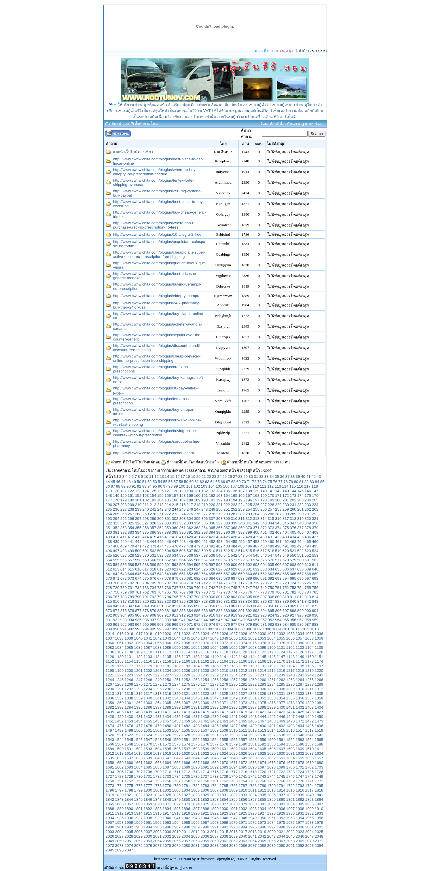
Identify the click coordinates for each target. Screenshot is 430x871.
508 (197, 551)
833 (241, 601)
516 (256, 551)
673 (131, 578)
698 (315, 578)
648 (160, 574)
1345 (195, 698)
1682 (119, 767)
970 (182, 624)
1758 (186, 781)
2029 (138, 836)
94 (149, 486)
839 (286, 601)
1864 (319, 799)
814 (315, 597)
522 (300, 551)
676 (153, 578)
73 (259, 482)
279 (219, 514)
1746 (290, 776)
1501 (148, 730)
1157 (157, 661)
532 (160, 555)
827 (197, 601)
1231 (205, 675)
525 (109, 555)
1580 (243, 744)
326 (138, 523)
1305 (252, 689)
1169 (271, 661)
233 (308, 505)
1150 (309, 657)
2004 (119, 832)
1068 (186, 643)
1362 (138, 703)
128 (175, 491)
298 (145, 518)
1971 (243, 822)
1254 (205, 680)
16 (177, 476)
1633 (309, 753)
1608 (290, 749)
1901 (233, 809)
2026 (110, 836)
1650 (252, 758)
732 (138, 587)
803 (234, 597)
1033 (290, 634)
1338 (129, 698)
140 (263, 491)
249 (212, 509)
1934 (110, 818)
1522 (129, 735)
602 (249, 564)
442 (138, 541)
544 (249, 555)
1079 (290, 643)
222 (226, 505)
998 (175, 629)
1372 (233, 703)
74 (265, 482)
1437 (195, 716)
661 (256, 574)
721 (271, 583)
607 (286, 564)
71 (249, 482)
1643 (186, 758)
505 (175, 551)
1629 (271, 753)
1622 (205, 753)
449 (190, 541)
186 (175, 500)
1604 (252, 749)
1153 (119, 661)
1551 (186, 739)
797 (190, 597)
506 (182, 551)
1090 (176, 647)
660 (249, 574)
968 (167, 624)
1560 (271, 739)
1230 (195, 675)
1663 (157, 762)
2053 (148, 841)
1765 (252, 781)
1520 (110, 735)
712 (204, 583)
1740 (233, 776)
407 (308, 532)
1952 (281, 818)
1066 (167, 643)
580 (300, 560)
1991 (214, 827)
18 (188, 476)
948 (234, 620)
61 (196, 482)
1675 (271, 762)
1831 (224, 795)
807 (263, 597)
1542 (319, 735)
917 (219, 615)
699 (109, 583)
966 (153, 624)
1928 (271, 813)
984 (286, 624)
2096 (119, 850)
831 (226, 601)
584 (116, 564)
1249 (157, 680)
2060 (214, 841)
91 (134, 486)
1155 (138, 661)
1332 (290, 693)
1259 (252, 680)
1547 (148, 739)
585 (123, 564)
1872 (176, 804)
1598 (195, 749)
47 (123, 482)
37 (287, 476)
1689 (186, 767)
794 (167, 597)
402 (271, 532)
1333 (300, 693)
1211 (233, 670)
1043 (167, 638)
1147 (281, 657)
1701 (300, 767)
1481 (176, 726)
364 (204, 528)
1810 (243, 790)
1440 (224, 716)
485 (241, 546)
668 (308, 574)
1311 (309, 689)
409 (109, 537)
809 (278, 597)
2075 (138, 845)
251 (226, 509)
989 (109, 629)
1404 (319, 707)
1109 (138, 652)
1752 (129, 781)
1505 (186, 730)
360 (175, 528)
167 (249, 495)
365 (212, 528)
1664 (167, 762)
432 (278, 537)
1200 (129, 670)
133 (212, 491)
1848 (167, 799)
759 (123, 592)
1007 (257, 629)
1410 (157, 712)
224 (241, 505)
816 (116, 601)
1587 (309, 744)
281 (234, 514)
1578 (224, 744)
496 (109, 551)
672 (123, 578)
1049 (224, 638)
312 (249, 518)
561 (160, 560)
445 (160, 541)
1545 (129, 739)
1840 (309, 795)
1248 (148, 680)
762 (145, 592)
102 (197, 486)
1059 (319, 638)
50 (139, 482)
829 (212, 601)
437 (315, 537)
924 (271, 615)
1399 (271, 707)
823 (167, 601)
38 (293, 476)
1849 (176, 799)
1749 (319, 776)
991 (123, 629)
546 (263, 555)
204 (308, 500)
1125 (290, 652)
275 (190, 514)
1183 (186, 666)
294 (116, 518)
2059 (205, 841)
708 (175, 583)
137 (241, 491)
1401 (290, 707)
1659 (119, 762)
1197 (319, 666)
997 (167, 629)
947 (226, 620)
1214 (262, 670)
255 (256, 509)
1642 (176, 758)
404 (286, 532)
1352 (262, 698)
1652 (271, 758)
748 (256, 587)
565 (190, 560)
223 (234, 505)
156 (167, 495)
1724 (300, 772)
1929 (281, 813)
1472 (309, 721)
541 (226, 555)
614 (123, 569)
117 (307, 486)
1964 (176, 822)
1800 (148, 790)
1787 (243, 785)
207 (116, 505)
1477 (138, 726)
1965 (186, 822)
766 (175, 592)
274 (182, 514)
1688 (176, 767)
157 (175, 495)
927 (293, 615)
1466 (252, 721)
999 (182, 629)
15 (172, 476)
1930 (290, 813)
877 (138, 610)
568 (212, 560)
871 (308, 606)
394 (212, 532)
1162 (205, 661)
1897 (195, 809)
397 (234, 532)
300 (160, 518)
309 (226, 518)
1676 (281, 762)
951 (256, 620)
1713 (195, 772)
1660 (129, 762)
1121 (252, 652)
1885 (300, 804)
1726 (319, 772)
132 (204, 491)
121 (123, 491)
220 (212, 505)
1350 (243, 698)
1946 (224, 818)
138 (249, 491)
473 (153, 546)
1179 (148, 666)
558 (138, 560)
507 (190, 551)
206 (109, 505)
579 (293, 560)
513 (234, 551)
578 (286, 560)
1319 (167, 693)
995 (153, 629)
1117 (214, 652)
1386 (148, 707)
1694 (233, 767)
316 (278, 518)
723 (286, 583)
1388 (167, 707)
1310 (300, 689)
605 (271, 564)
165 (234, 495)
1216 (281, 670)
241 (153, 509)
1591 (129, 749)
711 (197, 583)
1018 (148, 634)
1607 (281, 749)
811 (293, 597)
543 (241, 555)
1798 (129, 790)
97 (165, 486)
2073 (119, 845)
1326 (233, 693)
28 (240, 476)
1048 (214, 638)
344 (271, 523)
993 (138, 629)
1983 (138, 827)
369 (241, 528)
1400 (281, 707)
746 (241, 587)
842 (308, 601)
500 (138, 551)
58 (181, 482)
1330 (271, 693)
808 (271, 597)
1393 (214, 707)
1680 (319, 762)
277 (204, 514)
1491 (271, 726)
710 (190, 583)
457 (249, 541)
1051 (243, 638)
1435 (176, 716)
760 (131, 592)
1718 (243, 772)
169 (263, 495)
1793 (300, 785)
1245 (119, 680)
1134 (157, 657)
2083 (214, 845)
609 (300, 564)
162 (212, 495)
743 (219, 587)
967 (160, 624)
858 (212, 606)
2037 (214, 836)
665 (286, 574)
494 (308, 546)
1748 (309, 776)
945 (212, 620)
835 (256, 601)
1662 (148, 762)
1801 (157, 790)
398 (241, 532)
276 (197, 514)
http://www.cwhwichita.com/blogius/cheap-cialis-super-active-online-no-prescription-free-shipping (159, 254)
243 (167, 509)
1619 (176, 753)
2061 (224, 841)
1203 (157, 670)
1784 (214, 785)
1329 (262, 693)
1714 (205, 772)
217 (190, 505)
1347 (214, 698)
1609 (300, 749)
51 (144, 482)
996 (160, 629)
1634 (319, 753)
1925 (243, 813)
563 (175, 560)
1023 (195, 634)
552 (308, 555)
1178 (138, 666)
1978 (309, 822)
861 (234, 606)
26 (230, 476)
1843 (119, 799)
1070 (205, 643)
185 (167, 500)
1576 (205, 744)
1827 (186, 795)
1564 (309, 739)
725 (300, 583)
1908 (300, 809)
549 (286, 555)
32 (261, 476)
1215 (271, 670)
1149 (300, 657)
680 (182, 578)
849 (145, 606)
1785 (224, 785)
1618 (167, 753)
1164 (224, 661)
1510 (233, 730)
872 (315, 606)
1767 (271, 781)
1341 (157, 698)
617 (145, 569)
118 (315, 486)
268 (138, 514)
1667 (195, 762)
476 (175, 546)
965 (145, 624)
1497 (110, 730)
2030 (148, 836)
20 (198, 476)
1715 (214, 772)
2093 (309, 845)
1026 (224, 634)
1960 (138, 822)
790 (138, 597)
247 (197, 509)
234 (315, 505)
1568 (129, 744)
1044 (176, 638)
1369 (205, 703)
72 (254, 482)
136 (234, 491)
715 (226, 583)
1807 (214, 790)
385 (145, 532)
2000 (300, 827)
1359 (110, 703)
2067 (281, 841)
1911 (110, 813)
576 (271, 560)
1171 (290, 661)
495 (315, 546)
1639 (148, 758)
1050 (233, 638)
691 (263, 578)
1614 (129, 753)
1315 (129, 693)
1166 (243, 661)
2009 (167, 832)
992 (131, 629)
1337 (119, 698)
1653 (281, 758)
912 (182, 615)
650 (175, 574)
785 (315, 592)
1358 (319, 698)
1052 (252, 638)
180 (131, 500)
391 (190, 532)
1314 (119, 693)
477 (182, 546)
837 (271, 601)
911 (175, 615)
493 (300, 546)
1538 (281, 735)
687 (234, 578)
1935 (119, 818)
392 (197, 532)
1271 (148, 684)
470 (131, 546)
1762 (224, 781)
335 (204, 523)
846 (123, 606)
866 (271, 606)
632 (256, 569)
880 (160, 610)
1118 (224, 652)
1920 (195, 813)
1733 (167, 776)
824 (175, 601)
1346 (205, 698)
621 (175, 569)
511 (219, 551)
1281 (243, 684)
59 (186, 482)
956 (293, 620)
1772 (319, 781)
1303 (233, 689)
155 (160, 495)
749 (263, 587)
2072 (110, 845)
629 (234, 569)
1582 (262, 744)
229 (278, 505)
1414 (195, 712)
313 (256, 518)
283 (249, 514)
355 (138, 528)
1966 (195, 822)
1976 (290, 822)
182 (145, 500)
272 (167, 514)
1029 (252, 634)
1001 (200, 629)
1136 (176, 657)
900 (308, 610)
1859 (271, 799)
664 (278, 574)
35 (277, 476)
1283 (262, 684)
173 (293, 495)
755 (308, 587)
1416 (214, 712)
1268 (119, 684)
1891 (138, 809)
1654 (290, 758)
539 (212, 555)
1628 (262, 753)
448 (182, 541)
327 (145, 523)
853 (175, 606)
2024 (309, 832)
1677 (290, 762)
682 (197, 578)
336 (212, 523)
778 (263, 592)
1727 (110, 776)
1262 (281, 680)
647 (153, 574)
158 (182, 495)
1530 (205, 735)
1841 (319, 795)
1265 (309, 680)
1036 (319, 634)
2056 (176, 841)
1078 (281, 643)
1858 (262, 799)
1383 (119, 707)
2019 (262, 832)
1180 (157, 666)
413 (138, 537)
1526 (167, 735)
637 (293, 569)
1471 (300, 721)
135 (226, 491)
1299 (195, 689)
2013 (205, 832)
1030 (262, 634)
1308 (281, 689)
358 (160, 528)
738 (182, 587)
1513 (262, 730)
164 (226, 495)
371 (256, 528)
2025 (319, 832)
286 (271, 514)
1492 (281, 726)
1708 (148, 772)
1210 (224, 670)
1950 (262, 818)
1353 (271, 698)
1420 (252, 712)
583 (109, 564)
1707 (138, 772)
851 (160, 606)
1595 (167, 749)
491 (286, 546)
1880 (252, 804)
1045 (186, 638)
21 (204, 476)
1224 (138, 675)
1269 (129, 684)
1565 (319, 739)
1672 (243, 762)
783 (300, 592)
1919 (186, 813)
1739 (224, 776)
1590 (119, 749)
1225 (148, 675)
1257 (233, 680)
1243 (319, 675)
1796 (110, 790)
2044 (281, 836)
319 (300, 518)
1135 (167, 657)
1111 (157, 652)
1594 (157, 749)
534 (175, 555)
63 (207, 482)
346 (286, 523)
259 (286, 509)
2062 (233, 841)
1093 (205, 647)
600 (234, 564)
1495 (309, 726)
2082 (205, 845)
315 (271, 518)
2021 (281, 832)
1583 (271, 744)
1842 (110, 799)
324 (123, 523)
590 (160, 564)
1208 (205, 670)
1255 (214, 680)
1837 (281, 795)
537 (197, 555)
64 (212, 482)
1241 (300, 675)
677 (160, 578)
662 (263, 574)
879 (153, 610)
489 (271, 546)
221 (219, 505)
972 (197, 624)
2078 (167, 845)
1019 (157, 634)
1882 (271, 804)
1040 (138, 638)
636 (286, 569)
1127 (309, 652)
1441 (233, 716)
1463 (224, 721)
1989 (195, 827)
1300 (205, 689)
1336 (110, 698)
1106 (110, 652)
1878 (233, 804)
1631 (290, 753)
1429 (119, 716)
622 (182, 569)
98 (170, 486)
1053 (262, 638)
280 (226, 514)
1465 (243, 721)
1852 (205, 799)
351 (109, 528)
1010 (286, 629)
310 (234, 518)
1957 (110, 822)
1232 (214, 675)
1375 (262, 703)
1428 (110, 716)
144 (293, 491)
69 (238, 482)
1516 (290, 730)
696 (300, 578)
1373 (243, 703)
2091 (290, 845)
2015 (224, 832)
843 (315, 601)
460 (271, 541)
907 (145, 615)
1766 (262, 781)
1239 (281, 675)
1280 (233, 684)
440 (123, 541)
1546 (138, 739)
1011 (295, 629)
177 (109, 500)
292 (315, 514)
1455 (148, 721)
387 (160, 532)
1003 (219, 629)
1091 (186, 647)
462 (286, 541)
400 (256, 532)
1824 (157, 795)
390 (182, 532)
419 (182, 537)
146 (308, 491)
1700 (290, 767)
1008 (267, 629)
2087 (252, 845)
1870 (157, 804)
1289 (319, 684)
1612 (110, 753)
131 (197, 491)
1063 (138, 643)
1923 (224, 813)
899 (300, 610)
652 (190, 574)
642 (116, 574)
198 (263, 500)
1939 (157, 818)
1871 (167, 804)
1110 (148, 652)
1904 (262, 809)
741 (204, 587)
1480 (167, 726)
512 (226, 551)
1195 (300, 666)
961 (116, 624)
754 (300, 587)
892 (249, 610)
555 (116, 560)
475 (167, 546)
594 (190, 564)
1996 (262, 827)
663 (271, 574)
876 (131, 610)
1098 (252, 647)
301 (167, 518)
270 (153, 514)
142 (278, 491)
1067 (176, 643)
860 (226, 606)
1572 (167, 744)
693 (278, 578)
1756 (167, 781)
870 (300, 606)
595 (197, 564)
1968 (214, 822)
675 (145, 578)
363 (197, 528)
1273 (167, 684)
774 (234, 592)
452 (212, 541)
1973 (262, 822)
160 (197, 495)
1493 (290, 726)
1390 (186, 707)
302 (175, 518)
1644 (195, 758)
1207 (195, 670)
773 (226, 592)
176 (315, 495)
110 (256, 486)
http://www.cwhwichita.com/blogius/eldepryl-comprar (157, 296)
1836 (271, 795)
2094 (319, 845)
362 (190, 528)
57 (176, 482)
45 (113, 482)
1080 (300, 643)
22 (209, 476)
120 (116, 491)
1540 (300, 735)
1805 (195, 790)
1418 (233, 712)
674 (138, 578)
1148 (290, 657)
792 (153, 597)
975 (219, 624)
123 (138, 491)
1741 (243, 776)
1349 (233, 698)
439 (116, 541)
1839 (300, 795)
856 (197, 606)
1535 (252, 735)
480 (204, 546)
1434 (167, 716)
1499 (129, 730)
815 (109, 601)
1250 (167, 680)
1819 (110, 795)
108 (241, 486)
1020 (167, 634)
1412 (176, 712)
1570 (148, 744)
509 (204, 551)
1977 (300, 822)
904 (123, 615)
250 (219, 509)
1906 (281, 809)
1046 (195, 638)
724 (293, 583)
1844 (129, 799)
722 (278, 583)
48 (128, 482)
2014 (214, 832)
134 (219, 491)
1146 (271, 657)
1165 (233, 661)
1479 (157, 726)
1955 (309, 818)
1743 (262, 776)
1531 (214, 735)
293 (109, 518)
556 (123, 560)
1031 (271, 634)
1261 (271, 680)
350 (315, 523)
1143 (243, 657)
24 (219, 476)
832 (234, 601)
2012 (195, 832)
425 (226, 537)
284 (256, 514)
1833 (243, 795)
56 (170, 482)
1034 (300, 634)
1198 (110, 670)
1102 (290, 647)
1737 (205, 776)
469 (123, 546)
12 (156, 476)
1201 (138, 670)
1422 (271, 712)
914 (197, 615)
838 (278, 601)
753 (293, 587)
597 (212, 564)
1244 (110, 680)
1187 (224, 666)
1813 (271, 790)
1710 (167, 772)
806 (256, 597)
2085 (233, 845)
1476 (129, 726)
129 (182, 491)
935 (138, 620)
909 (160, 615)
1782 (195, 785)
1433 (157, 716)
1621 (195, 753)
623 (190, 569)
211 (145, 505)
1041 (148, 638)
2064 (252, 841)
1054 (271, 638)
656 (219, 574)
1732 (157, 776)
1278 (214, 684)
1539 (290, 735)
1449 (309, 716)
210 (138, 505)
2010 (176, 832)
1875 (205, 804)
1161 (195, 661)
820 (145, 601)
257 (271, 509)
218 (197, 505)
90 (128, 486)
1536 (262, 735)
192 (219, 500)
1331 (281, 693)
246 (190, 509)
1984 (148, 827)
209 (131, 505)
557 (131, 560)
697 (308, 578)
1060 (110, 643)
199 (271, 500)
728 (109, 587)
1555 (224, 739)
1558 (252, 739)
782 (293, 592)
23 (214, 476)
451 (204, 541)
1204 (167, 670)
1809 (233, 790)
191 (212, 500)
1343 (176, 698)
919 (234, 615)
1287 (300, 684)
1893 (157, 809)
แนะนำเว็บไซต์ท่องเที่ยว (133, 152)
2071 (319, 841)
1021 (176, 634)
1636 (119, 758)
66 (223, 482)
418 (175, 537)
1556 (233, 739)
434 (293, 537)
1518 (309, 730)
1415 (205, 712)
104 (211, 486)
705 (153, 583)
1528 (186, 735)
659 (241, 574)
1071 (214, 643)
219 (204, 505)
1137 (186, 657)
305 (197, 518)
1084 (119, 647)
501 (145, 551)
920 (241, 615)
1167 (252, 661)
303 (182, 518)
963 (131, 624)
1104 (309, 647)
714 (219, 583)
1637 (129, 758)
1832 (233, 795)
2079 (176, 845)
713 (212, 583)
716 (234, 583)
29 (245, 476)
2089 (271, 845)
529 (138, 555)
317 (286, 518)
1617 (157, 753)
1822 (138, 795)
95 (155, 486)
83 (312, 482)
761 (138, 592)
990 (116, 629)
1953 (290, 818)
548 (278, 555)
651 (182, 574)
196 (249, 500)
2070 (309, 841)
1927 (262, 813)
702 (131, 583)
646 (145, 574)
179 (123, 500)
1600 (214, 749)
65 (217, 482)
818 (131, 601)
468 (116, 546)
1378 (290, 703)
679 (175, 578)
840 (293, 601)
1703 (319, 767)
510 (212, 551)
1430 (129, 716)
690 (256, 578)
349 (308, 523)
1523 (138, 735)
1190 (252, 666)
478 (190, 546)
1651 (262, 758)
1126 (300, 652)
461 (278, 541)
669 (315, 574)
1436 (186, 716)
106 (226, 486)
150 (123, 495)
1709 (157, 772)
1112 (167, 652)
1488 (243, 726)
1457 (167, 721)
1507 (205, 730)
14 (167, 476)
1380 (309, 703)
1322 (195, 693)
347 (293, 523)
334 (197, 523)
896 (278, 610)
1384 (129, 707)
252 (234, 509)
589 (153, 564)
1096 (233, 647)
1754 (148, 781)
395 (219, 532)
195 (241, 500)
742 (212, 587)
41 (308, 476)
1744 (271, 776)
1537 (271, 735)
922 (256, 615)
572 (241, 560)
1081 (309, 643)
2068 (290, 841)
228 (271, 505)
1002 (210, 629)
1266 (319, 680)
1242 (309, 675)
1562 (290, 739)
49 (134, 482)
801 (219, 597)
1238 (271, 675)
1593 (148, 749)
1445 (271, 716)
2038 (224, 836)
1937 (138, 818)
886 (204, 610)
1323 (205, 693)
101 (189, 486)
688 (241, 578)
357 (153, 528)
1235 (243, 675)
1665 (176, 762)
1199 (119, 670)
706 (160, 583)
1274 (176, 684)
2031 (157, 836)
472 (145, 546)
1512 (252, 730)
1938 (148, 818)
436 (308, 537)
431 (271, 537)
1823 (148, 795)
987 (308, 624)
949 (241, 620)
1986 (167, 827)
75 (270, 482)
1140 (214, 657)
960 (109, 624)
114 (285, 486)
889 (226, 610)
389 (175, 532)
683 (204, 578)
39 (298, 476)
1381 (319, 703)
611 (315, 564)
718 (249, 583)
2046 (300, 836)
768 (190, 592)
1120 (243, 652)
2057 (186, 841)
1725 (309, 772)
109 (248, 486)
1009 (276, 629)
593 (182, 564)
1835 (262, 795)
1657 (319, 758)
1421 (262, 712)
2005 (129, 832)
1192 (271, 666)
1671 (233, 762)
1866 (119, 804)
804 (241, 597)
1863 (309, 799)
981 (263, 624)
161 (204, 495)
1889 (119, 809)
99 (176, 486)
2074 (129, 845)
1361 (129, 703)
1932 (309, 813)
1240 (290, 675)
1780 (176, 785)
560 (153, 560)
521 (293, 551)
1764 (243, 781)
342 (256, 523)
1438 (205, 716)
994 (145, 629)
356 (145, 528)
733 (145, 587)
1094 (214, 647)
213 (160, 505)
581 (308, 560)
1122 (262, 652)
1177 (129, 666)
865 (263, 606)
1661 (138, 762)
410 (116, 537)
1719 (252, 772)
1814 (281, 790)
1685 (148, 767)
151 (131, 495)
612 (109, 569)
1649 (243, 758)
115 (292, 486)
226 (256, 505)
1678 (300, 762)
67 (228, 482)
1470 (290, 721)
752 (286, 587)
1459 (186, 721)
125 (153, 491)
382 (123, 532)
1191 (262, 666)
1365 (167, 703)
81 (301, 482)
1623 (214, 753)
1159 (176, 661)
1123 (271, 652)
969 (175, 624)
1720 (262, 772)
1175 (110, 666)
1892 (148, 809)
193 (226, 500)
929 (308, 615)
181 (138, 500)
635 (278, 569)
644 (131, 574)
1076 (262, 643)
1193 (281, 666)
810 (286, 597)
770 (204, 592)
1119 (233, 652)
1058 (309, 638)
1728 (119, 776)
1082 (319, 643)
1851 (195, 799)
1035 (309, 634)
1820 (119, 795)
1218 (300, 670)
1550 (176, 739)
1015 (119, 634)
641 (109, 574)
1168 (262, 661)
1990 (205, 827)
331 (175, 523)
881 (167, 610)
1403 (309, 707)
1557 (243, 739)
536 (190, 555)
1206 (186, 670)
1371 (224, 703)
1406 (119, 712)
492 (293, 546)
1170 (281, 661)
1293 (138, 689)
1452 (119, 721)
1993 (233, 827)
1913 (129, 813)
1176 (119, 666)
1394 (224, 707)
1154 (129, 661)
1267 (110, 684)
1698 (271, 767)
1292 (129, 689)
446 (167, 541)
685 (219, 578)
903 (116, 615)
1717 (233, 772)
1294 (148, 689)
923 (263, 615)
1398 (262, 707)
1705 (119, 772)
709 (182, 583)
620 (167, 569)
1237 (262, 675)
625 (204, 569)
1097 (243, 647)
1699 (281, 767)
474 (160, 546)
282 (241, 514)
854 (182, 606)
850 (153, 606)
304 (190, 518)
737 (175, 587)
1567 (119, 744)
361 (182, 528)
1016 (129, 634)
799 (204, 597)
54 (160, 482)
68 (233, 482)
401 (263, 532)
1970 (233, 822)
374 (278, 528)
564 (182, 560)
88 (118, 486)
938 (160, 620)
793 (160, 597)
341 (249, 523)
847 (131, 606)
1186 (214, 666)
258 (278, 509)
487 (256, 546)
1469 (281, 721)
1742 (252, 776)
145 (300, 491)
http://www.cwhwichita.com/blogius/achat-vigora (153, 453)
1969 (224, 822)
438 (109, 541)
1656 (309, 758)
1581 (252, 744)
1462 (214, 721)
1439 (214, 716)
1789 (262, 785)
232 (300, 505)
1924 (233, 813)
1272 (157, 684)
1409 (148, 712)
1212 (243, 670)
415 (153, 537)
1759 (195, 781)
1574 (186, 744)
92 (139, 486)
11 (151, 476)
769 (197, 592)
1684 (138, 767)
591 (167, 564)
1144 (252, 657)
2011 (186, 832)
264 (109, 514)
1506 (195, 730)
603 (256, 564)
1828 (195, 795)
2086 (243, 845)
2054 (157, 841)
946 (219, 620)
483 (226, 546)
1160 (186, 661)
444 (153, 541)
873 (109, 610)
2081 (195, 845)
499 (131, 551)
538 (204, 555)
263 (315, 509)
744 (226, 587)
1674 (262, 762)
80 (296, 482)
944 (204, 620)
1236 (252, 675)
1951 (271, 818)
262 (308, 509)
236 (116, 509)
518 (271, 551)
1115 (195, 652)
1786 (233, 785)
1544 (119, 739)
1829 (205, 795)
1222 (119, 675)
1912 (119, 813)
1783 (205, 785)
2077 (157, 845)
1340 (148, 698)
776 (249, 592)
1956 (319, 818)
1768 (281, 781)
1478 (148, 726)
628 (226, 569)
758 (116, 592)
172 (286, 495)
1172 (300, 661)
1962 (157, 822)
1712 (186, 772)
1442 (243, 716)
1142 (233, 657)
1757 (176, 781)
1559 (262, 739)
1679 (309, 762)
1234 (233, 675)
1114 (186, 652)
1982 (129, 827)
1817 (309, 790)
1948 (243, 818)
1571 (157, 744)
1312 (319, 689)
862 (241, 606)
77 (280, 482)
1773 (110, 785)
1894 (167, 809)
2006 (138, 832)
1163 (214, 661)
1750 (110, 781)
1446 (281, 716)
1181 (167, 666)
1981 (119, 827)
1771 (309, 781)
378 (308, 528)
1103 (300, 647)
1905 (271, 809)
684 (212, 578)
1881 (262, 804)
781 (286, 592)
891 (241, 610)
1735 (186, 776)
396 (226, 532)
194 (234, 500)
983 (278, 624)
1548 (157, 739)
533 (167, 555)
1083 (110, 647)
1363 (148, 703)
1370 (214, 703)
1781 (186, 785)
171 (278, 495)
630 (241, 569)
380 (109, 532)
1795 (319, 785)
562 (167, 560)
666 (293, 574)
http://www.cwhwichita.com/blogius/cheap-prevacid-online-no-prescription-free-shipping (156, 358)
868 (286, 606)
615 (131, 569)
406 (300, 532)
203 (300, 500)
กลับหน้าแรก (119, 123)
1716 (224, 772)
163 (219, 495)
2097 (129, 850)
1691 (205, 767)
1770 (300, 781)
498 (123, 551)
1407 (129, 712)
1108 (129, 652)
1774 (119, 785)
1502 (157, 730)
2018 (252, 832)
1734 (176, 776)
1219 (309, 670)
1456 (157, 721)
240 (145, 509)
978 (241, 624)
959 (315, 620)
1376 (271, 703)
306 (204, 518)
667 (300, 574)
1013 (314, 629)
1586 (300, 744)
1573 (176, 744)
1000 (191, 629)
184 (160, 500)
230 (286, 505)
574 (256, 560)
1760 (205, 781)
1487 (233, 726)
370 (249, 528)
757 (109, 592)
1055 (281, 638)
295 (123, 518)
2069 (300, 841)
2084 (224, 845)
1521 (119, 735)
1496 (319, 726)
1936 (129, 818)
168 (256, 495)
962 (123, 624)
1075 (252, 643)
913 (190, 615)
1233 (224, 675)
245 (182, 509)
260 (293, 509)
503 (160, 551)
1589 (110, 749)
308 (219, 518)
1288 (309, 684)
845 (116, 606)
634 (271, 569)
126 (160, 491)
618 (153, 569)
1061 (119, 643)
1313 (110, 693)
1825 (167, 795)
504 (167, 551)
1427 (319, 712)
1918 (176, 813)
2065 (262, 841)
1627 (252, 753)
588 (145, 564)
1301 (214, 689)
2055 (167, 841)
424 (219, 537)
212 (153, 505)
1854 (224, 799)
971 (190, 624)
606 (278, 564)
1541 (309, 735)
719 (256, 583)
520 (286, 551)
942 (190, 620)
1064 (148, 643)
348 (300, 523)
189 (197, 500)
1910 (319, 809)
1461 (205, 721)
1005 (238, 629)
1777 (148, 785)
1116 (205, 652)
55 (165, 482)
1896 (186, 809)
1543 (110, 739)
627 (219, 569)
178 (116, 500)
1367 (186, 703)
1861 (290, 799)
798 (197, 597)
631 (249, 569)
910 (167, 615)
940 (175, 620)
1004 (229, 629)
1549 (167, 739)
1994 (243, 827)
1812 (262, 790)
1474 (110, 726)
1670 (224, 762)
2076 (148, 845)
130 (190, 491)
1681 (110, 767)
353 (123, 528)
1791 (281, 785)
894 (263, 610)
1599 (205, 749)
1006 (248, 629)
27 (235, 476)
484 (234, 546)
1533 (233, 735)
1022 (186, 634)
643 (123, 574)
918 (226, 615)
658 (234, 574)
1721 (271, 772)
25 (224, 476)
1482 (186, 726)
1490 (262, 726)
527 (123, 555)
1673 (252, 762)
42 (313, 476)
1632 (300, 753)
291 (308, 514)
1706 (129, 772)
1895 (176, 809)
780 (278, 592)
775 (241, 592)
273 (175, 514)
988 (315, 624)
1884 (290, 804)
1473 (319, 721)
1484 (205, 726)
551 (300, 555)
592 (175, 564)
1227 (167, 675)
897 (286, 610)
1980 (110, 827)
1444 (262, 716)
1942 (186, 818)
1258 (243, 680)
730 (123, 587)
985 (293, 624)
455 (234, 541)
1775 (129, 785)
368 (234, 528)
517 (263, 551)
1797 (119, 790)
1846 (148, 799)
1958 (119, 822)
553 (315, 555)
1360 (119, 703)
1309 (290, 689)
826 (190, 601)
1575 (195, 744)
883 (182, 610)
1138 (195, 657)
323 (116, 523)
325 (131, 523)
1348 (224, 698)
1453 (129, 721)
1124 (281, 652)
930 (315, 615)
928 (300, 615)
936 (145, 620)
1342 (167, 698)
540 (219, 555)
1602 (233, 749)
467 (109, 546)
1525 (157, 735)
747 (249, 587)
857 (204, 606)
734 (153, 587)
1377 (281, 703)
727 (315, 583)
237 (123, 509)
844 (109, 606)
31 (256, 476)
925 (278, 615)
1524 (148, 735)
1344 (186, 698)
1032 (281, 634)
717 (241, 583)
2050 (119, 841)
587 (138, 564)
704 (145, 583)
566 (197, 560)
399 (249, 532)
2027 (119, 836)
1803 (176, 790)
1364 (157, 703)
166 (241, 495)
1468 (271, 721)
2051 (129, 841)
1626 (243, 753)
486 (249, 546)
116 (300, 486)
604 (263, 564)
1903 (252, 809)
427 (241, 537)
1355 (290, 698)
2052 (138, 841)
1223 (129, 675)
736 (167, 587)
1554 (214, 739)
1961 (148, 822)
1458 (176, 721)
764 (160, 592)
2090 (281, 845)
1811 (252, 790)
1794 (309, 785)
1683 (129, 767)
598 (219, 564)
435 (300, 537)
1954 (300, 818)
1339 (138, 698)
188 (190, 500)
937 (153, 620)
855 (190, 606)
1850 (186, 799)
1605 (262, 749)
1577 (214, 744)
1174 (319, 661)
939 (167, 620)
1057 (300, 638)
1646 (214, 758)
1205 (176, 670)
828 (204, 601)
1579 (233, 744)
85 (322, 482)
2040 (243, 836)
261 (300, 509)
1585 (290, 744)
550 (293, 555)
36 (282, 476)
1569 (138, 744)
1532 (224, 735)
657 (226, 574)
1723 (290, 772)
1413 (186, 712)
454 (226, 541)
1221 (110, 675)
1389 (176, 707)
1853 (214, 799)
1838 (290, 795)
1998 (281, 827)
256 (263, 509)
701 (123, 583)
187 (182, 500)
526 (116, 555)
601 (241, 564)
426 (234, 537)
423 (212, 537)
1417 (224, 712)
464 (300, 541)
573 (249, 560)
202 (293, 500)
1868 (138, 804)
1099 (262, 647)
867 (278, 606)
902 (109, 615)
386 (153, 532)
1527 (176, 735)
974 (212, 624)
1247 (138, 680)
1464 (233, 721)
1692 (214, 767)
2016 (233, 832)
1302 (224, 689)
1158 (167, 661)
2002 (319, 827)
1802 (167, 790)
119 (109, 491)
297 (138, 518)
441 (131, 541)
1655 (300, 758)
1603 (243, 749)
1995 (252, 827)
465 (308, 541)
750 (271, 587)
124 (145, 491)
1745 (281, 776)
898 (293, 610)
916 (212, 615)
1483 (195, 726)
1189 (243, 666)
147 (315, 491)
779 (271, 592)
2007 (148, 832)
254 (249, 509)
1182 (176, 666)
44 (108, 482)
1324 (214, 693)
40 (303, 476)
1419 (243, 712)
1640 (157, 758)
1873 (186, 804)
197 (256, 500)
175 (308, 495)
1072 (224, 643)
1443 (252, 716)
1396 (243, 707)
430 (263, 537)
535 (182, 555)
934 (131, 620)
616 (138, 569)
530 (145, 555)
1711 (176, 772)
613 (116, 569)
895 (271, 610)
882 (175, 610)
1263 (290, 680)
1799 (138, 790)
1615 (138, 753)
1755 (157, 781)
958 (308, 620)
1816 (300, 790)
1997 (271, 827)
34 (272, 476)
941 (182, 620)
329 (160, 523)
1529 (195, 735)
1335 (319, 693)
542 (234, 555)
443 (145, 541)
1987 (176, 827)
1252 (186, 680)
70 (244, 482)
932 (116, 620)
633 (263, 569)
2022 (290, 832)
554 (109, 560)
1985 (157, 827)
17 (183, 476)
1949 (252, 818)
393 (204, 532)
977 (234, 624)
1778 (157, 785)
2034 (186, 836)
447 (175, 541)
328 (153, 523)
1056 (290, 638)
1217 (290, 670)
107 (233, 486)
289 (293, 514)
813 (308, 597)
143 (286, 491)
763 (153, 592)
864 (256, 606)
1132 (138, 657)
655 (212, 574)
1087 (148, 647)
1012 (305, 629)
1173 (309, 661)
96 (160, 486)
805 (249, 597)
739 (190, 587)
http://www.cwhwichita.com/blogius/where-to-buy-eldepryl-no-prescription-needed (154, 172)
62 (202, 482)
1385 (138, 707)
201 (286, 500)
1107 (119, 652)
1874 (195, 804)
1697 (262, 767)
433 (286, 537)
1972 (252, 822)
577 (278, 560)
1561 (281, 739)
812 (300, 597)
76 (275, 482)
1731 (148, 776)
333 (190, 523)
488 (263, 546)
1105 (319, 647)
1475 (119, 726)
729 (116, 587)
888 (219, 610)
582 (315, 560)
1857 (252, 799)
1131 (129, 657)
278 (212, 514)
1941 (176, 818)
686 (226, 578)
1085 (129, 647)
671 (116, 578)
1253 (195, 680)
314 (263, 518)
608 (293, 564)
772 (219, 592)
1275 (186, 684)
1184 (195, 666)
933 (123, 620)
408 (315, 532)
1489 (252, 726)
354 (131, 528)
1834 (252, 795)
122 (131, 491)
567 (204, 560)
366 (219, 528)
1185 (205, 666)
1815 (290, 790)
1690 (195, 767)
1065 (157, 643)
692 (271, 578)
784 (308, 592)
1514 (271, 730)
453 (219, 541)
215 (175, 505)
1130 (119, 657)
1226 (157, 675)
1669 (214, 762)
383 (131, 532)
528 (131, 555)
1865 (110, 804)
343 (263, 523)
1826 (176, 795)
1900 (224, 809)
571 (234, 560)
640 (315, 569)
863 (249, 606)
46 (118, 482)
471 (138, 546)
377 (300, 528)
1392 (205, 707)
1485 (214, 726)
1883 (281, 804)
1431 (138, 716)
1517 (300, 730)
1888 (110, 809)
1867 (129, 804)
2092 (300, 845)
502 (153, 551)
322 (109, 523)
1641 (167, 758)
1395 (233, 707)
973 (204, 624)
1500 (138, 730)
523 (308, 551)
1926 (252, 813)
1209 (214, 670)
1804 (186, 790)
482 (219, 546)
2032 (167, 836)
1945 (214, 818)
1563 (300, 739)
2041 (252, 836)
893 (256, 610)
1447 (290, 716)
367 (226, 528)
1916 (157, 813)
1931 (300, 813)
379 (315, 528)
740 (197, 587)
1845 (138, 799)
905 (131, 615)
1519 (319, 730)
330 (167, 523)
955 (286, 620)
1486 (224, 726)
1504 (176, 730)
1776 (138, 785)
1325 (224, 693)
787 (116, 597)
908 (153, 615)
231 (293, 505)
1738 (214, 776)
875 (123, 610)
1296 (167, 689)
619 (160, 569)
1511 (243, 730)
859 (219, 606)
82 (306, 482)
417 (167, 537)
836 (263, 601)
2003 (110, 832)
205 (315, 500)
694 (286, 578)
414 (145, 537)
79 (291, 482)
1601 (224, 749)
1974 (271, 822)
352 (116, 528)
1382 (110, 707)
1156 (148, 661)
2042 (262, 836)
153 (145, 495)
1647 (224, 758)
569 (219, 560)
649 (167, 574)
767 (182, 592)
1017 (138, 634)
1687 (167, 767)
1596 (176, 749)
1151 (319, 657)
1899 (214, 809)
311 (241, 518)
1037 (110, 638)
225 (249, 505)
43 (319, 476)
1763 (233, 781)
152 (138, 495)
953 (271, 620)
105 (219, 486)
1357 (309, 698)
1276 (195, 684)
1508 (214, 730)
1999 (290, 827)
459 (263, 541)
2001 (309, 827)
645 (138, 574)
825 (182, 601)
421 (197, 537)
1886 (309, 804)
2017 (243, 832)
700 (116, 583)
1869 (148, 804)
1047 (205, 638)
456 (241, 541)
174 (300, 495)
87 (113, 486)
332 (182, 523)
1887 (319, 804)
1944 (205, 818)
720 (263, 583)
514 (241, 551)
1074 (243, 643)
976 (226, 624)
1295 (157, 689)
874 (116, 610)
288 (286, 514)
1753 (138, 781)
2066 (271, 841)
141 (271, 491)
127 (167, 491)
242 (160, 509)
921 (249, 615)
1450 (319, 716)
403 (278, 532)
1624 (224, 753)
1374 (252, 703)
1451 (110, 721)
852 (167, 606)
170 (271, 495)
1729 (129, 776)
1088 (157, 647)
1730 (138, 776)
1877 (224, 804)
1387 (157, 707)
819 (138, 601)
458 (256, 541)
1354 (281, 698)
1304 (243, 689)
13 (162, 476)
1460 (195, 721)
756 (315, 587)
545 (256, 555)
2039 (233, 836)
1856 (243, 799)
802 (226, 597)
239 (138, 509)
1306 (262, 689)
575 (263, 560)
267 (131, 514)
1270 (138, 684)
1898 (205, 809)
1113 (176, 652)
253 (241, 509)
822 (160, 601)
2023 (300, 832)
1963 (167, 822)
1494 (300, 726)
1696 (252, 767)
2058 (195, 841)
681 (190, 578)
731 (131, 587)
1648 (233, 758)
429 (256, 537)
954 (278, 620)
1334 (309, 693)
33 (266, 476)
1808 (224, 790)
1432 (148, 716)
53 (155, 482)
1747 (300, 776)
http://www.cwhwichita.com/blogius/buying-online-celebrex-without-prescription (155, 433)
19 (193, 476)
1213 (252, 670)
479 (197, 546)
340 (241, 523)
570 (226, 560)
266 (123, 514)
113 (278, 486)
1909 (309, 809)
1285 (281, 684)
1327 (243, 693)
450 (197, 541)
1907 (290, 809)
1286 (290, 684)
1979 (319, 822)
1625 (233, 753)
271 (160, 514)
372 (263, 528)
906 (138, 615)
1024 (205, 634)
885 (197, 610)
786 (109, 597)
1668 (205, 762)
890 (234, 610)
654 (204, 574)
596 (204, 564)
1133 (148, 657)
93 (144, 486)
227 (263, 505)
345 (278, 523)
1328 (252, 693)
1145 (262, 657)
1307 (271, 689)
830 (219, 601)
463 (293, 541)
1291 (119, 689)
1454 (138, 721)
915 (204, 615)
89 (123, 486)
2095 (110, 850)
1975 (281, 822)
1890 (129, 809)
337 (219, 523)
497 (116, 551)
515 (249, 551)
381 (116, 532)
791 (145, 597)
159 (190, 495)
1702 (309, 767)
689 (249, 578)
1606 (271, 749)
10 (146, 476)
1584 (281, 744)
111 (263, 486)
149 (116, 495)
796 (182, 597)
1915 (148, 813)
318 (293, 518)
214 (167, 505)
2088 (262, 845)
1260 (262, 680)
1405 (110, 712)
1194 (290, 666)
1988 (186, 827)
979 (249, 624)
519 (278, 551)
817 (123, 601)
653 (197, 574)
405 (293, 532)
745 (234, 587)
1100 (271, 647)
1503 (167, 730)
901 (315, 610)
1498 (119, 730)
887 (212, 610)
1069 (195, 643)
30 (251, 476)
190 (204, 500)
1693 (224, 767)
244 (175, 509)
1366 (176, 703)
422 (204, 537)
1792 (290, 785)
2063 (243, 841)
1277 (205, 684)
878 (145, 610)
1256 (224, 680)
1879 (243, 804)
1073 (233, 643)
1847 (157, 799)
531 (153, 555)
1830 (214, 795)
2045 (290, 836)
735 (160, 587)
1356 (300, 698)
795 (175, 597)
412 (131, 537)
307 (212, 518)
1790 (271, 785)
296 (131, 518)
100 (182, 486)
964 (138, 624)
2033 (176, 836)
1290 (110, 689)
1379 (300, 703)
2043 (271, 836)
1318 (157, 693)
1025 (214, 634)
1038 (119, 638)
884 (190, 610)
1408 (138, 712)
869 (293, 606)
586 (131, 564)
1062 (129, 643)
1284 (271, 684)
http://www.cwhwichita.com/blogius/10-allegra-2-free (157, 234)
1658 (110, 762)
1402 (300, 707)
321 (315, 518)
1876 (214, 804)
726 (308, 583)
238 (131, 509)
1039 (129, 638)
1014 (110, 634)
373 (271, 528)
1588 (319, 744)
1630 (281, 753)
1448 (300, 716)
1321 (186, 693)
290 (300, 514)
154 (153, 495)
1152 (110, 661)
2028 (129, 836)
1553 (205, 739)
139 (256, 491)
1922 (214, 813)
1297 (176, 689)
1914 (138, 813)
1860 (281, 799)
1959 (129, 822)
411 (123, 537)
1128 (319, 652)
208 (123, 505)
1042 (157, 638)
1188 (233, 666)
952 (263, 620)
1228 (176, 675)
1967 (205, 822)
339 (234, 523)
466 (315, 541)
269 (145, 514)
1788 (252, 785)
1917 (167, 813)
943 (197, 620)
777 (256, 592)
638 (300, 569)
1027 (233, 634)
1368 (195, 703)
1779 (167, 785)
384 (138, 532)
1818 (319, 790)
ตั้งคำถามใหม (146, 123)
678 (167, 578)
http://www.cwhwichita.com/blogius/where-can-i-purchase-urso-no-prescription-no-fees (153, 225)
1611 (319, 749)
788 (123, 597)
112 (270, 486)
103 (204, 486)
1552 (195, 739)
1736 (195, 776)
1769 (290, 781)
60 (191, 482)
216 (182, 505)
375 (286, 528)
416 (160, 537)
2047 (309, 836)
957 (300, 620)
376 (293, 528)
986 (300, 624)
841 (300, 601)
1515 (281, 730)
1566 (110, 744)
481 (212, 546)
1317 (148, 693)
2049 (110, 841)
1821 (129, 795)
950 (249, 620)
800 (212, 597)
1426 (309, 712)
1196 (309, 666)
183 (153, 500)
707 (167, 583)
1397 (252, 707)
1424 (290, 712)
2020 (271, 832)
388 (167, 532)
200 (278, 500)
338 (226, 523)
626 (212, 569)
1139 (205, 657)
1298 (186, 689)
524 (315, 551)
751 (278, 587)
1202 (148, 670)
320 (308, 518)
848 (138, 606)
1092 (195, 647)
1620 (186, 753)
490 (278, 546)
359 (167, 528)
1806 (205, 790)
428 (249, 537)
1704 (110, 772)
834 (249, 601)
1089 (167, 647)
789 (131, 597)
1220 (319, 670)
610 (308, 564)
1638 (138, 758)
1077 (271, 643)
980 (256, 624)
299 (153, 518)
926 (286, 615)
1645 (205, 758)
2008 (157, 832)
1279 (224, 684)
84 (317, 482)
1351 (252, 698)
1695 (243, 767)
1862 (300, 799)
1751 (119, 781)
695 (293, 578)
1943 (195, 818)
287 (278, 514)
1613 (119, 753)
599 (226, 564)
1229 (186, 675)
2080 (186, 845)
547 (271, 555)
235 (109, 509)
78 (285, 482)
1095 (224, 647)
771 (212, 592)
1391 (195, 707)
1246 (129, 680)
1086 (138, 647)
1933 (319, 813)
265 (116, 514)
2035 (195, 836)
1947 (233, 818)
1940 (167, 818)
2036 (205, 836)
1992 (224, 827)
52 (149, 482)
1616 (148, 753)
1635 (110, 758)
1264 (300, 680)
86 (108, 486)
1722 (281, 772)
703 (138, 583)
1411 (167, 712)
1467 (262, 721)
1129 (110, 657)
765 (167, 592)
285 (263, 514)
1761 (214, 781)
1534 (243, 735)
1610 (309, 749)
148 (109, 495)
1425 (300, 712)
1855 (233, 799)
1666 (186, 762)
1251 (176, 680)
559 (145, 560)
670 (109, 578)
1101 (281, 647)
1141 (224, 657)
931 (109, 620)
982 (271, 624)
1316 (138, 693)
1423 (281, 712)
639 (308, 569)
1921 (205, 813)
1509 (224, 730)
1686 (157, 767)
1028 (243, 634)
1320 (176, 693)
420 (190, 537)
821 (153, 601)
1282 (252, 684)
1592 (138, 749)
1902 (243, 809)
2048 (319, 836)
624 (197, 569)
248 (204, 509)
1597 (186, 749)
